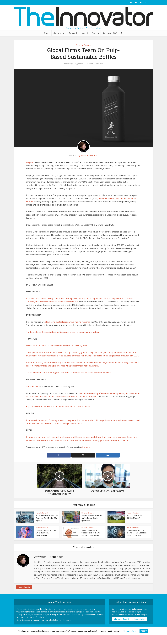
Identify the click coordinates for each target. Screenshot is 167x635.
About (85, 33)
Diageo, (29, 162)
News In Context (83, 45)
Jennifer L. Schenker (85, 64)
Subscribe (74, 33)
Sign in (95, 33)
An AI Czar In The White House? (135, 516)
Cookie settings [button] (129, 631)
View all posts (24, 587)
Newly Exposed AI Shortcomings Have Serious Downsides (90, 533)
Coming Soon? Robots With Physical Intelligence (46, 533)
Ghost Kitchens (33, 386)
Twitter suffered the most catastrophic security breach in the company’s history (62, 332)
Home (47, 33)
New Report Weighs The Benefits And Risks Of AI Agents (47, 518)
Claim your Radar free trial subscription (129, 619)
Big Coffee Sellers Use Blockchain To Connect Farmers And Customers (58, 406)
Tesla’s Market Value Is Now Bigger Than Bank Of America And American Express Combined (68, 372)
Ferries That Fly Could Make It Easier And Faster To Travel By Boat (56, 345)
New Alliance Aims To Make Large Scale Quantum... (91, 518)
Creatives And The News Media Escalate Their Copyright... (137, 533)
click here (85, 447)
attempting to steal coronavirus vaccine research (67, 322)
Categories (58, 33)
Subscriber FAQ (109, 33)
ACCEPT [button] (144, 631)
